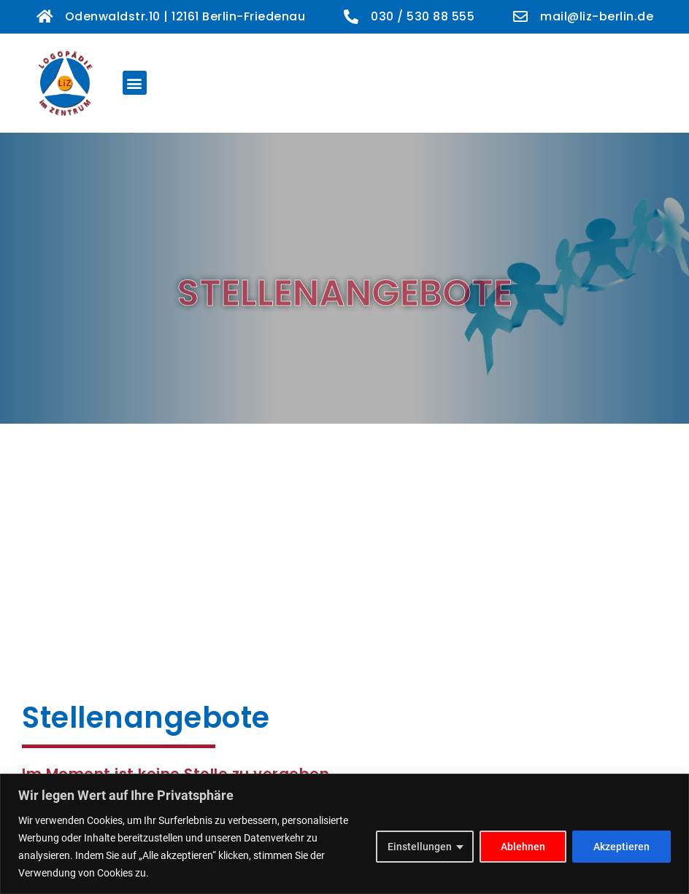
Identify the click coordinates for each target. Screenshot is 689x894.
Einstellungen (420, 846)
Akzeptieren (621, 846)
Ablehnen (523, 846)
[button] (135, 83)
